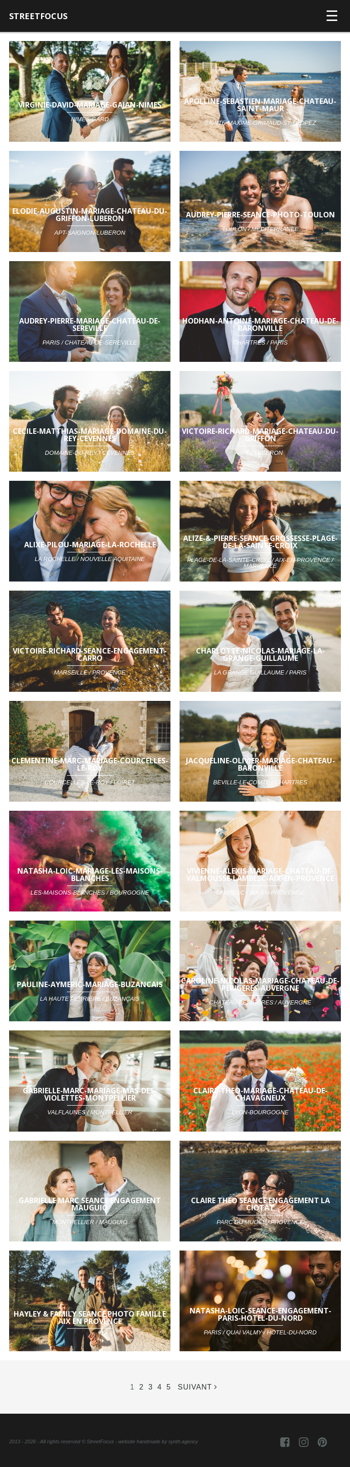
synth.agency (183, 1441)
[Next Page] (197, 1387)
